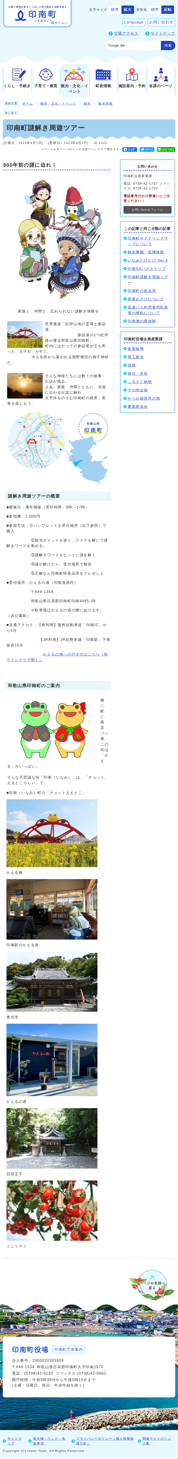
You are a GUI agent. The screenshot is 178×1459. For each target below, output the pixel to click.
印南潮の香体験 (142, 321)
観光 (87, 103)
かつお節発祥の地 (144, 398)
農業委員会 (138, 407)
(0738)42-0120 (38, 1373)
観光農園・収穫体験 (146, 252)
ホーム (27, 103)
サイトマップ (163, 33)
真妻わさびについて (146, 299)
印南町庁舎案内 (68, 1349)
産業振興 (136, 349)
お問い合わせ (161, 22)
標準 (115, 9)
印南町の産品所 (142, 291)
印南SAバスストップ (147, 269)
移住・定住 (138, 373)
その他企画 (138, 390)
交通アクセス (126, 33)
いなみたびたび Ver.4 (148, 260)
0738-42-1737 (145, 183)
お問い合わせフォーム (147, 209)
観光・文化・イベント (58, 103)
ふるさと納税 (140, 382)
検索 (168, 45)
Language (134, 22)
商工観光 (136, 357)
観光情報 (105, 103)
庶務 (132, 365)
